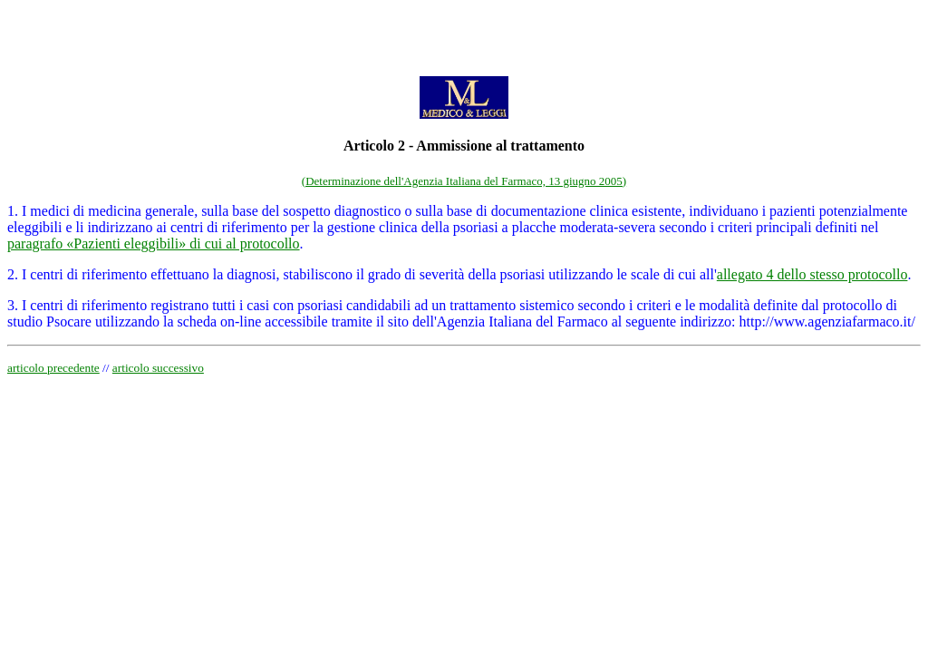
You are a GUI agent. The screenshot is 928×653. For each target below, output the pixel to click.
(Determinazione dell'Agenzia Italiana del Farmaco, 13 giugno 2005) (464, 181)
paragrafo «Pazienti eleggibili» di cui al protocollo (153, 243)
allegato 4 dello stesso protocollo (812, 274)
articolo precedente (53, 368)
